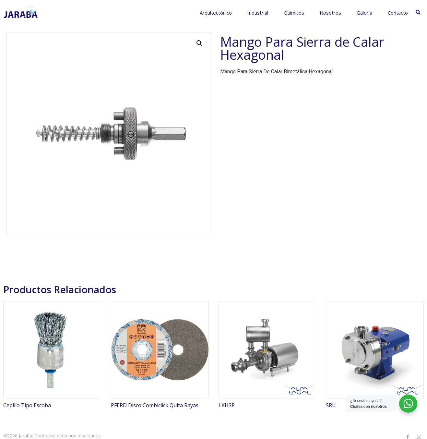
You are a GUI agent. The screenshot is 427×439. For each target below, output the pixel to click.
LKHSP (227, 405)
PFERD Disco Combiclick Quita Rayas (154, 405)
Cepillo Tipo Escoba (27, 405)
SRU (331, 405)
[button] (199, 43)
